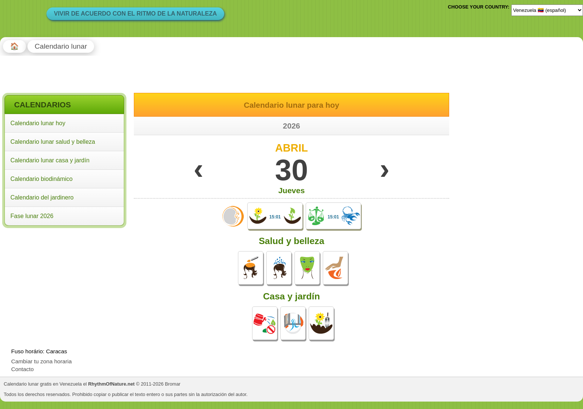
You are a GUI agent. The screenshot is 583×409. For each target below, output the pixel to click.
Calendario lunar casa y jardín (50, 160)
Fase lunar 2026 (32, 216)
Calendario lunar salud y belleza (52, 142)
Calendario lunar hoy (37, 123)
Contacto (22, 369)
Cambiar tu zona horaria (41, 361)
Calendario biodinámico (41, 179)
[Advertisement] (64, 278)
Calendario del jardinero (42, 197)
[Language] (547, 10)
